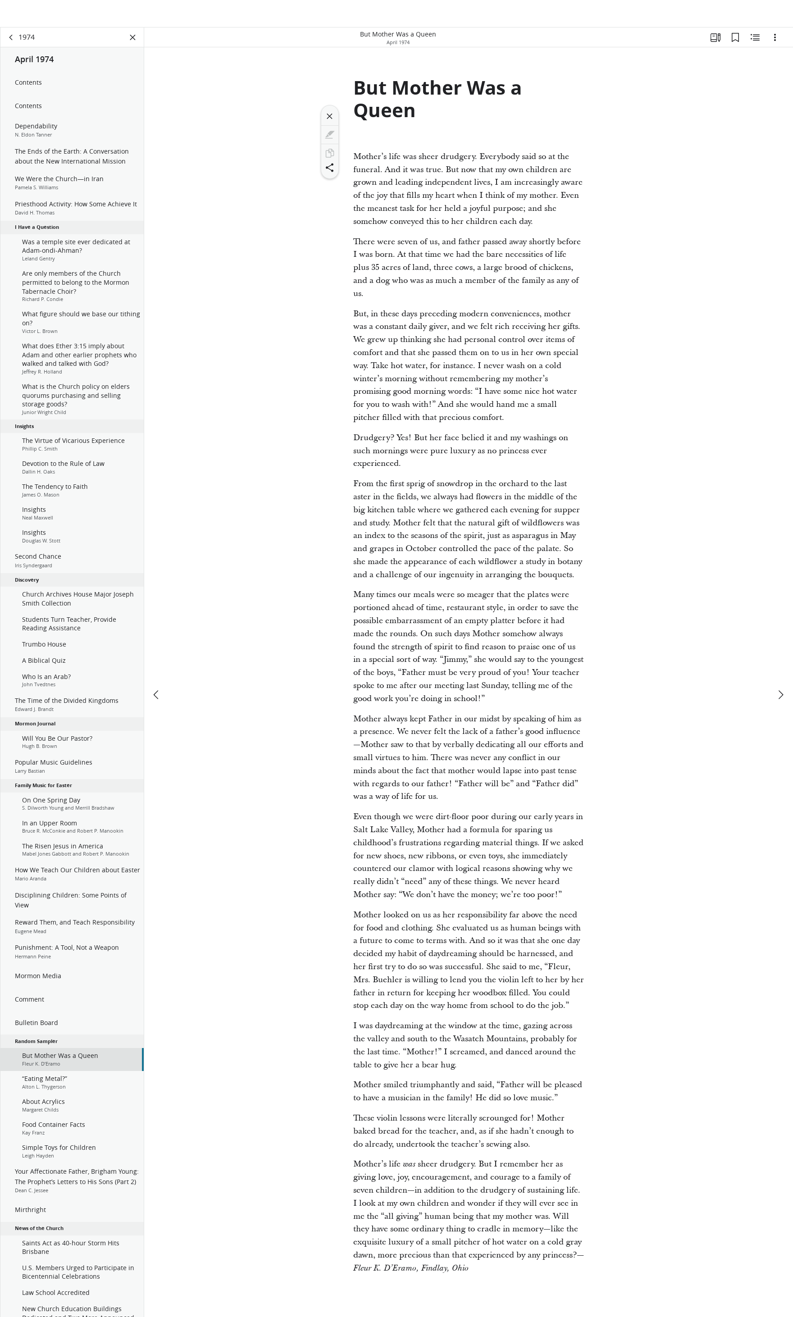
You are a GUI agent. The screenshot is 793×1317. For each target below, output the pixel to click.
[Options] (775, 43)
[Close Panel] (133, 43)
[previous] (157, 668)
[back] (11, 43)
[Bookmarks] (735, 43)
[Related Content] (755, 43)
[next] (780, 668)
